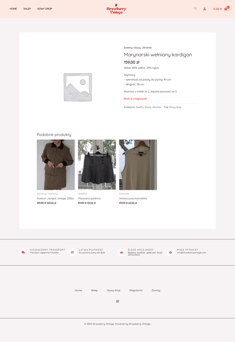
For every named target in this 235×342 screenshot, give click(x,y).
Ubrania (147, 47)
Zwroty (159, 293)
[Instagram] (117, 305)
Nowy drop (38, 8)
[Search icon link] (195, 9)
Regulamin (137, 293)
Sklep (22, 8)
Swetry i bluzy (132, 47)
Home (10, 8)
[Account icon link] (204, 8)
